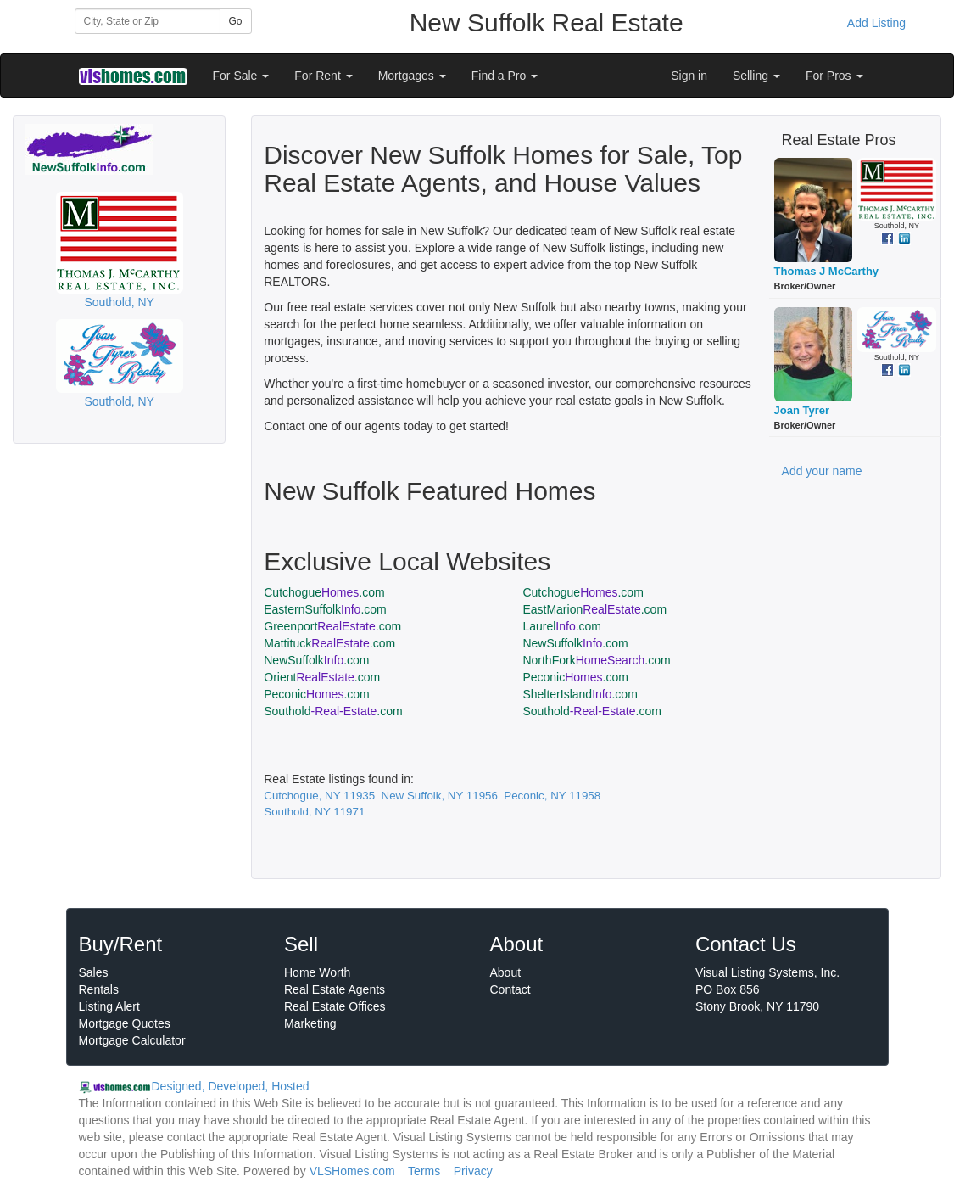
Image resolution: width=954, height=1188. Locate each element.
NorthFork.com (596, 660)
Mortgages (412, 75)
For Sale (241, 75)
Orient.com (322, 677)
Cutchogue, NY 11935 (319, 795)
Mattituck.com (329, 643)
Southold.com (333, 711)
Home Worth (317, 972)
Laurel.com (561, 626)
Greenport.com (332, 626)
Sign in (689, 75)
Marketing (310, 1023)
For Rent (323, 75)
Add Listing (876, 23)
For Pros (834, 75)
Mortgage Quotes (124, 1023)
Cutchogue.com (324, 592)
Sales (94, 972)
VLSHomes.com (352, 1171)
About (506, 972)
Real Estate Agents (334, 989)
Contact (510, 989)
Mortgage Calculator (132, 1040)
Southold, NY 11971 (314, 811)
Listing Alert (109, 1006)
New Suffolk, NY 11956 (440, 795)
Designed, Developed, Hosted (231, 1086)
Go (236, 21)
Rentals (99, 989)
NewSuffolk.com (575, 643)
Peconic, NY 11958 (552, 795)
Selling (756, 75)
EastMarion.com (594, 609)
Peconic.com (575, 677)
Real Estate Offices (335, 1006)
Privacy (473, 1171)
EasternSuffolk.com (325, 609)
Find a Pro (504, 75)
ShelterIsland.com (579, 694)
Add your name (822, 471)
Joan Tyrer (802, 410)
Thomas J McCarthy (826, 271)
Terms (424, 1171)
